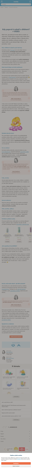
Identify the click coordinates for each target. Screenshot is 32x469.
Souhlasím (19, 459)
